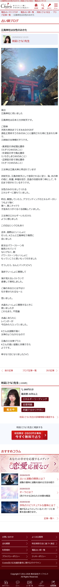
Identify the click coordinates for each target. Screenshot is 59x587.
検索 (42, 6)
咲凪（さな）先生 (21, 41)
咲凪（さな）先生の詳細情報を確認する (37, 417)
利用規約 (6, 550)
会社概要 (6, 544)
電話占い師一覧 (38, 550)
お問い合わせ (8, 537)
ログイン (49, 6)
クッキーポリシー (39, 556)
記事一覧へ (49, 518)
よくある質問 (37, 537)
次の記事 (50, 370)
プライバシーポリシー (11, 556)
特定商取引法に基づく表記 (43, 544)
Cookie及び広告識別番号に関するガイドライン (21, 563)
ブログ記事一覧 (29, 370)
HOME (36, 6)
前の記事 (9, 370)
